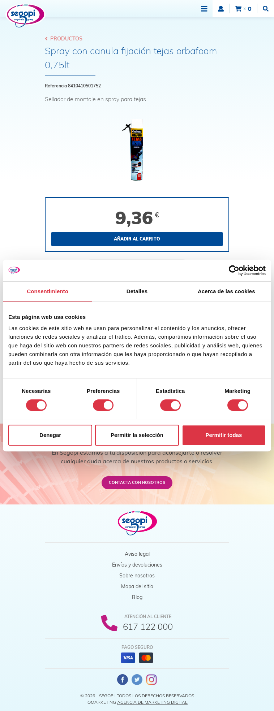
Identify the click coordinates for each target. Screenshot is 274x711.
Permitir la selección (137, 435)
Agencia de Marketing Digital (152, 702)
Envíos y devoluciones (137, 565)
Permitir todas (223, 435)
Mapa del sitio (137, 586)
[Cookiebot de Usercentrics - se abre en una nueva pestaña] (234, 270)
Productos (63, 38)
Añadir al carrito (137, 239)
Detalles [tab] (137, 291)
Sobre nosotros (137, 575)
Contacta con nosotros (137, 482)
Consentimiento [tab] (47, 291)
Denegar (50, 435)
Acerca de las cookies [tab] (226, 291)
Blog (137, 597)
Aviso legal (137, 554)
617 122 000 (148, 626)
